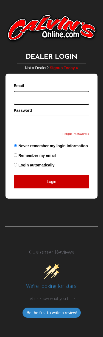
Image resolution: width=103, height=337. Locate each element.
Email (19, 85)
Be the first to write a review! (52, 312)
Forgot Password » (76, 133)
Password (23, 110)
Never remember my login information (53, 146)
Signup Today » (64, 68)
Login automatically (36, 165)
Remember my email (37, 155)
